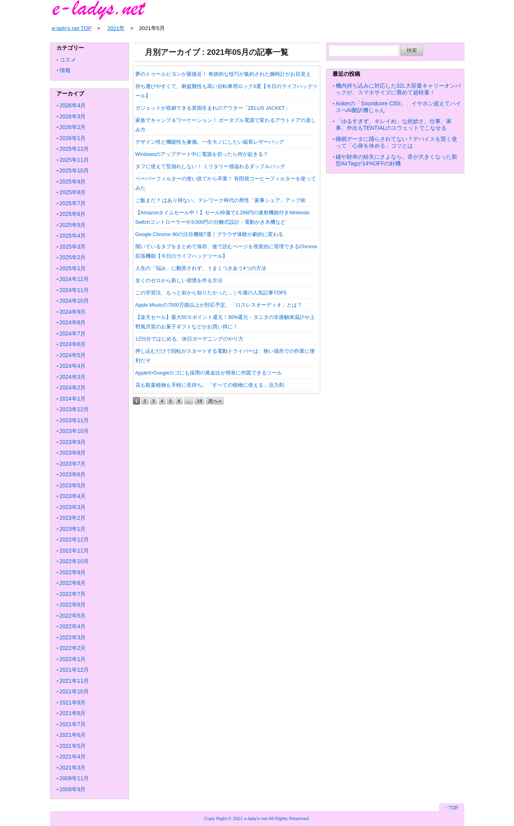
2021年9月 (73, 702)
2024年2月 (73, 387)
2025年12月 (74, 149)
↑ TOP (451, 808)
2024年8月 (73, 322)
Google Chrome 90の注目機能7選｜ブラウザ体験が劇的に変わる (209, 234)
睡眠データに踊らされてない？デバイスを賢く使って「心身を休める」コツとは (396, 142)
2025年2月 (73, 257)
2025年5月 (73, 225)
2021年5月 (73, 746)
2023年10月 (74, 431)
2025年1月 (73, 268)
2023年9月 (73, 442)
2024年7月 (73, 333)
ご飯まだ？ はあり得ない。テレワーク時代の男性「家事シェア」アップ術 (220, 200)
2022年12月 (74, 539)
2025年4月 (73, 235)
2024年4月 (73, 366)
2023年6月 (73, 474)
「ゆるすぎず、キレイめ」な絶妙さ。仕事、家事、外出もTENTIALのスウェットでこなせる (394, 124)
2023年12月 (74, 409)
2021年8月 (73, 713)
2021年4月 (73, 756)
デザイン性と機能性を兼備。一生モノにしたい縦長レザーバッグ (209, 142)
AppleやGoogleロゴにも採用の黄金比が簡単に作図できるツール (208, 373)
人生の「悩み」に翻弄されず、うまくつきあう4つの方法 (200, 268)
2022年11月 (74, 550)
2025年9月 (73, 181)
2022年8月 (73, 583)
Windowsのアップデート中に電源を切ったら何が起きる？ (202, 154)
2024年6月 (73, 344)
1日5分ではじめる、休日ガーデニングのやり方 (189, 339)
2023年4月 (73, 496)
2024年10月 (74, 301)
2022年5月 (73, 615)
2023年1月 (73, 529)
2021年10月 (74, 691)
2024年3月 (73, 377)
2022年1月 (73, 659)
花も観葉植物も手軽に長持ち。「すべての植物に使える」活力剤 (209, 385)
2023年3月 (73, 507)
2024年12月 (74, 279)
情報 (65, 70)
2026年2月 (73, 127)
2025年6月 (73, 214)
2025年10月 (74, 170)
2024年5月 (73, 355)
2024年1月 (73, 398)
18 (199, 400)
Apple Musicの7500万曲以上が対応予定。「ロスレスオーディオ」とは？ (218, 305)
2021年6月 (73, 735)
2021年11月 (74, 681)
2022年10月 (74, 561)
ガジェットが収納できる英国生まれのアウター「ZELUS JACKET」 (212, 108)
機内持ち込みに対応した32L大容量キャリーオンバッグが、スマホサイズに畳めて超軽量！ (398, 89)
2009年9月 (73, 789)
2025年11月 (74, 160)
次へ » (215, 400)
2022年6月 (73, 604)
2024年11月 (74, 290)
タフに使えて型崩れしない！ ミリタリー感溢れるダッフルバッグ (210, 166)
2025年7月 (73, 203)
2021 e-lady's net (250, 818)
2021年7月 (73, 724)
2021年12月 (74, 670)
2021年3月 (73, 767)
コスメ (68, 59)
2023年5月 (73, 485)
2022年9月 (73, 572)
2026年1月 (73, 138)
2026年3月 (73, 116)
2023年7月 (73, 464)
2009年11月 (74, 778)
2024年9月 (73, 312)
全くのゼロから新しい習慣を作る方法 (178, 280)
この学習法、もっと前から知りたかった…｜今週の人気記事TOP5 (211, 293)
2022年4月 (73, 626)
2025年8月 (73, 192)
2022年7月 (73, 594)
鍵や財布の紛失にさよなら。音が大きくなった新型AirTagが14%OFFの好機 (396, 160)
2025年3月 (73, 246)
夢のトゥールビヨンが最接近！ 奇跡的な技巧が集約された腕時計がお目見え (223, 74)
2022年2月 (73, 648)
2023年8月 (73, 453)
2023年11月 (74, 420)
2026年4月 (73, 105)
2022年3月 (73, 637)
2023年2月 (73, 518)
